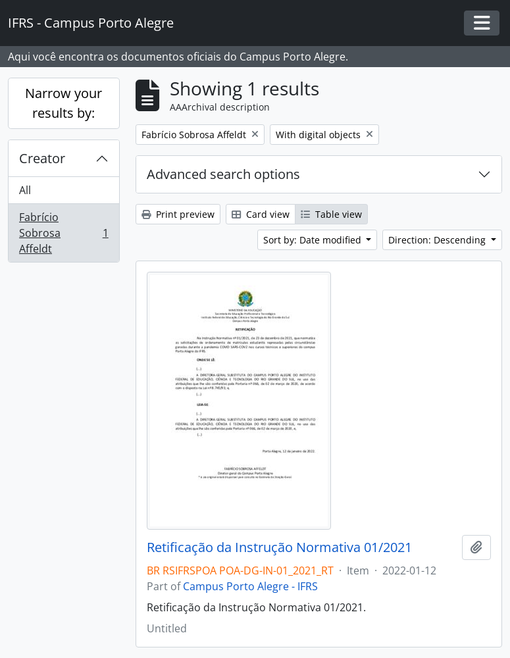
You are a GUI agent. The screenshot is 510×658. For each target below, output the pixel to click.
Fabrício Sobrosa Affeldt (63, 233)
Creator (42, 158)
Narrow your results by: (63, 103)
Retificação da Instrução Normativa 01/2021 (279, 547)
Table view (331, 214)
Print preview (178, 214)
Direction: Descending (438, 240)
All (25, 190)
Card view (261, 214)
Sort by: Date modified (313, 240)
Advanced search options (223, 174)
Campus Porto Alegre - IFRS (250, 586)
